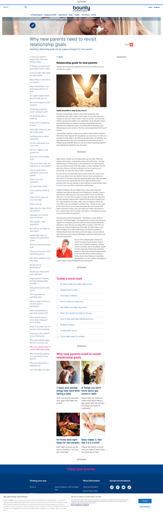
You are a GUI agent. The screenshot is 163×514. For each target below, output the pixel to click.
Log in (150, 7)
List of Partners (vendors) (80, 507)
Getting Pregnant (36, 15)
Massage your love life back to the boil (39, 216)
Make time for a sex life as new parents (40, 209)
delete (22, 7)
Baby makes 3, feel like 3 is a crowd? (40, 81)
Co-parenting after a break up (38, 117)
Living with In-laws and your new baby (39, 198)
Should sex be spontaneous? (35, 266)
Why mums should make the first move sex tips (39, 341)
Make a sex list (36, 204)
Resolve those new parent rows (40, 246)
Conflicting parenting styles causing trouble (38, 110)
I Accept (145, 503)
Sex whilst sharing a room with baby (40, 259)
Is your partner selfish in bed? (39, 191)
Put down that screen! (38, 186)
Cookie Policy (87, 495)
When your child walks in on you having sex (40, 334)
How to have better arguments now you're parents (39, 172)
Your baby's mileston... (69, 296)
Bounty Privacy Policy (90, 491)
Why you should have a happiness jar (39, 364)
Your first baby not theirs (40, 370)
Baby (71, 15)
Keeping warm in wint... (69, 290)
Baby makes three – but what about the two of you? (39, 89)
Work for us (34, 493)
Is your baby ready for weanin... (73, 336)
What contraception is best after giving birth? (39, 312)
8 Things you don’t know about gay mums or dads (40, 67)
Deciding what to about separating (39, 137)
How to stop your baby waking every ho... (77, 319)
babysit (60, 185)
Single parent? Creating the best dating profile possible (39, 281)
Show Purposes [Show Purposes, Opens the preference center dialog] (145, 509)
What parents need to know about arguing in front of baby (39, 319)
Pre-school (85, 15)
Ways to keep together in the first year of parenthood (40, 303)
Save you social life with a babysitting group (40, 252)
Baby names (62, 15)
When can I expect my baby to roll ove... (76, 313)
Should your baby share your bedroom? (39, 273)
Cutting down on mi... (68, 331)
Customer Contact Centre (64, 493)
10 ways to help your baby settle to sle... (76, 284)
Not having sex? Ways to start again (40, 230)
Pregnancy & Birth (50, 15)
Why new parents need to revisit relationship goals (40, 348)
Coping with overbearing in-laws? (40, 124)
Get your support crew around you (39, 151)
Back (59, 57)
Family (93, 15)
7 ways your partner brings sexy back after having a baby (39, 59)
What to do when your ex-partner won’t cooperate (40, 328)
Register (157, 7)
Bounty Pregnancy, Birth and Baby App (67, 488)
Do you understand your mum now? (39, 144)
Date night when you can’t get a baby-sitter (40, 131)
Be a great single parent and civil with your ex (39, 97)
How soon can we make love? (39, 158)
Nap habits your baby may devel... (74, 307)
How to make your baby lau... (72, 302)
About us (33, 487)
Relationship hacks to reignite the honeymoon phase (39, 237)
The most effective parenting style (37, 296)
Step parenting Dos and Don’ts (39, 289)
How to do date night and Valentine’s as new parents (40, 164)
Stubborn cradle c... (68, 325)
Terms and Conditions (90, 487)
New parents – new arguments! (37, 223)
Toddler (77, 15)
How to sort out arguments (36, 180)
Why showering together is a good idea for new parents (39, 356)
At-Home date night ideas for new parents (40, 74)
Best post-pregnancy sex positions (40, 104)
